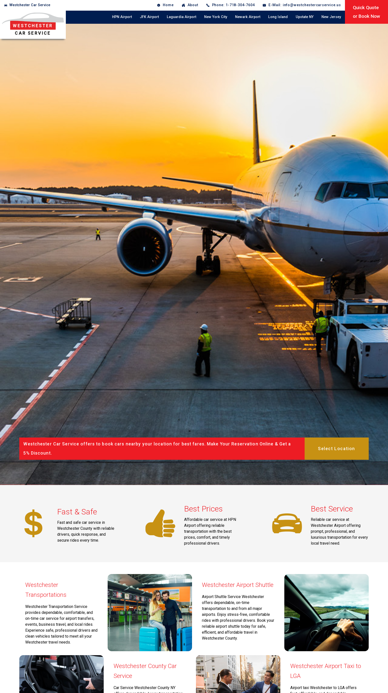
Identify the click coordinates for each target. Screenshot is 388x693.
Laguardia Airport (181, 17)
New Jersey (331, 17)
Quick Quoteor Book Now (366, 12)
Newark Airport (247, 17)
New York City (215, 17)
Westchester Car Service (29, 5)
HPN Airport (122, 17)
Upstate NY (305, 17)
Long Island (278, 17)
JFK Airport (149, 17)
